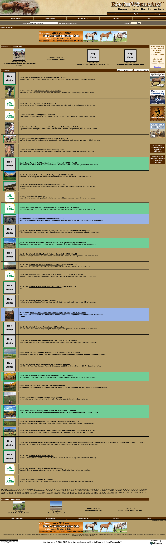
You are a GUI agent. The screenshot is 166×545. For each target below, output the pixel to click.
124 (108, 491)
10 (19, 489)
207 (36, 494)
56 (106, 489)
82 (9, 491)
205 (31, 494)
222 (76, 494)
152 (36, 492)
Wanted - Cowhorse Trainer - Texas (130, 64)
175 (97, 492)
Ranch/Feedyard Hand (56, 513)
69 (131, 489)
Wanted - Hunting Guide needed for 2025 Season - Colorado (53, 410)
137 (142, 491)
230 (97, 494)
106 (60, 491)
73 (139, 489)
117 (89, 491)
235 (110, 494)
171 (87, 492)
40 (75, 489)
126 (113, 491)
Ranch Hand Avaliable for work (130, 510)
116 (87, 491)
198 (12, 494)
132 (129, 491)
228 (92, 494)
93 (30, 491)
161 (60, 492)
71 (135, 489)
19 (36, 489)
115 (84, 491)
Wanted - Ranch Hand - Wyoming (41, 456)
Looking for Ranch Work (43, 479)
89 (22, 491)
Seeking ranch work (43, 218)
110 (71, 491)
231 (100, 494)
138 (145, 491)
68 (129, 489)
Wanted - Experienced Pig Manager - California (47, 184)
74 (141, 489)
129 (121, 491)
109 (68, 491)
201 (20, 494)
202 (23, 494)
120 (97, 491)
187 (129, 492)
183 (118, 492)
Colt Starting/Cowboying (44, 138)
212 (49, 494)
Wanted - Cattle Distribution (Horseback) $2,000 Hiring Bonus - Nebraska (58, 313)
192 (142, 492)
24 (46, 489)
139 (2, 492)
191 (140, 492)
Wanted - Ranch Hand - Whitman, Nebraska (45, 340)
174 (94, 492)
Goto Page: (4, 489)
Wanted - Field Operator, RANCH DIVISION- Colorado (49, 364)
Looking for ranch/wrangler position (48, 397)
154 (41, 492)
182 (116, 492)
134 (134, 491)
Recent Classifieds (16, 18)
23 (44, 489)
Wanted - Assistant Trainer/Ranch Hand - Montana (48, 77)
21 (40, 489)
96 (36, 491)
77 (147, 489)
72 (137, 489)
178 (105, 492)
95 (34, 491)
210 (44, 494)
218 (65, 494)
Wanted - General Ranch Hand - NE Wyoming (46, 327)
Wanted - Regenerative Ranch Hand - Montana (46, 421)
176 (100, 492)
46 (87, 489)
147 (23, 492)
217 (63, 494)
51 (96, 489)
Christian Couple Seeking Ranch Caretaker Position (19, 64)
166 (73, 492)
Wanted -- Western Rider (38, 468)
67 (127, 489)
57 (108, 489)
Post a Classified (50, 18)
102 (49, 491)
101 (47, 491)
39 (73, 489)
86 (17, 491)
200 (18, 494)
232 (103, 494)
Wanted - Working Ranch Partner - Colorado (46, 254)
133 (132, 491)
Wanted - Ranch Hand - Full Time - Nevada (45, 287)
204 (28, 494)
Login (149, 18)
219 (68, 494)
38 (71, 489)
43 (81, 489)
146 (20, 492)
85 (15, 491)
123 (105, 491)
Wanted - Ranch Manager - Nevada (42, 300)
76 (145, 489)
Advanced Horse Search (69, 23)
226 (87, 494)
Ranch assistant (35, 103)
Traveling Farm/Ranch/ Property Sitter (49, 149)
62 (118, 489)
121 (100, 491)
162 (63, 492)
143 (12, 492)
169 (81, 492)
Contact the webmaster (159, 520)
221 (73, 494)
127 (116, 491)
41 (77, 489)
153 (39, 492)
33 (62, 489)
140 (4, 492)
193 (145, 492)
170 (84, 492)
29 (54, 489)
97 (38, 491)
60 (114, 489)
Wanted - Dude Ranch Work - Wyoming (44, 175)
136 (140, 491)
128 (118, 491)
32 (60, 489)
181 (113, 492)
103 (52, 491)
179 (108, 492)
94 (32, 491)
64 (121, 489)
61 (116, 489)
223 (79, 494)
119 (95, 491)
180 (110, 492)
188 (132, 492)
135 (137, 491)
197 (10, 494)
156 (47, 492)
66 (125, 489)
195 (4, 494)
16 (31, 489)
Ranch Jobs (9, 27)
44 (83, 489)
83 (11, 491)
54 (102, 489)
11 (21, 489)
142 (10, 492)
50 (94, 489)
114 (81, 491)
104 (55, 491)
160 (57, 492)
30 (56, 489)
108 (65, 491)
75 (143, 489)
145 (18, 492)
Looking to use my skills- (56, 59)
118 (92, 491)
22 (42, 489)
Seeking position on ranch (44, 115)
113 (79, 491)
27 (52, 489)
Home (117, 14)
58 (110, 489)
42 (79, 489)
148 (25, 492)
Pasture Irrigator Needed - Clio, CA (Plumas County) (49, 274)
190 (137, 492)
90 (24, 491)
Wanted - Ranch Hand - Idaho (19, 513)
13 (25, 489)
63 (120, 489)
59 (112, 489)
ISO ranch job (39, 196)
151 (33, 492)
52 (98, 489)
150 (31, 492)
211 (47, 494)
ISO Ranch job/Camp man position (47, 91)
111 (73, 491)
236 (113, 494)
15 (29, 489)
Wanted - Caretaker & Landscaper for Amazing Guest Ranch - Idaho (55, 430)
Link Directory (156, 14)
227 (89, 494)
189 (134, 492)
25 (48, 489)
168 (79, 492)
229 (94, 494)
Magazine (136, 14)
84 (13, 491)
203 (25, 494)
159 (55, 492)
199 (15, 494)
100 (44, 491)
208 (39, 494)
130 (124, 491)
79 (3, 491)
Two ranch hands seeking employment (49, 207)
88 (20, 491)
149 (28, 492)
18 (34, 489)
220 (71, 494)
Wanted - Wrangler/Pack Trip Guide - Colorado (47, 385)
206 (33, 494)
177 (103, 492)
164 (68, 492)
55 (104, 489)
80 (5, 491)
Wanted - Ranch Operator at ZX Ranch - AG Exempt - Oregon (52, 230)
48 (91, 489)
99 (42, 491)
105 (57, 491)
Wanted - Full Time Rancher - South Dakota (46, 163)
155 (44, 492)
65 (123, 489)
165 (71, 492)
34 (63, 489)
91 (26, 491)
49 (92, 489)
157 (49, 492)
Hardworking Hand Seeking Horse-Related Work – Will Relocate (58, 127)
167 (76, 492)
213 (52, 494)
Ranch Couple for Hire (93, 510)
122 (103, 491)
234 (108, 494)
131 (126, 491)
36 (67, 489)
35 (65, 489)
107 (63, 491)
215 (57, 494)
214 (55, 494)
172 (89, 492)
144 (15, 492)
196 (7, 494)
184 (121, 492)
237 (116, 494)
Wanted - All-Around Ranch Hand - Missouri (46, 265)
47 (89, 489)
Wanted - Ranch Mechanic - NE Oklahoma (93, 64)
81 (7, 491)
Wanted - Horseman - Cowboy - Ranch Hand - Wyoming (50, 242)
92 (28, 491)
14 (27, 489)
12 (23, 489)
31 (58, 489)
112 (76, 491)
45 (85, 489)
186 (126, 492)
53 (100, 489)
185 (124, 492)
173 (92, 492)
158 (52, 492)
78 (1, 491)
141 (7, 492)
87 (19, 491)
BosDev (4, 542)
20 (38, 489)
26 (50, 489)
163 (65, 492)
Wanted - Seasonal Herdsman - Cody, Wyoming (48, 352)
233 (105, 494)
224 (81, 494)
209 (41, 494)
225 (84, 494)
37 (69, 489)
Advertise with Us (83, 18)
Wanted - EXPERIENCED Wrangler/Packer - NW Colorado (51, 375)
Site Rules (116, 18)
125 (110, 491)
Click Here (157, 67)
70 (133, 489)
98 (40, 491)
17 (33, 489)
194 (2, 494)
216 (60, 494)
